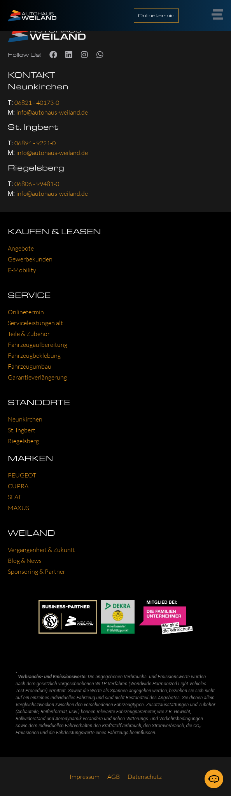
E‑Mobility (22, 270)
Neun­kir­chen (25, 419)
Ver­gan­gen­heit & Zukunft (41, 550)
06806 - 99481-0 (36, 184)
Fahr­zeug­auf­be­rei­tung (37, 344)
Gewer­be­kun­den (30, 259)
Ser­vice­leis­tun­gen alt (35, 323)
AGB (113, 776)
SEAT (14, 497)
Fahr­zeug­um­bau (29, 366)
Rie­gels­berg (23, 441)
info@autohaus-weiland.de (52, 112)
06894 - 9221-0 (35, 143)
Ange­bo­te (21, 248)
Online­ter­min (26, 312)
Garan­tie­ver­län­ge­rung (37, 377)
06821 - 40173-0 (36, 102)
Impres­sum (85, 776)
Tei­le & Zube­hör (29, 334)
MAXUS (18, 508)
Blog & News (25, 560)
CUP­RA (18, 486)
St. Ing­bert (21, 430)
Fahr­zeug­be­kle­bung (34, 355)
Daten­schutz (145, 776)
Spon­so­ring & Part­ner (36, 571)
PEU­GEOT (22, 475)
